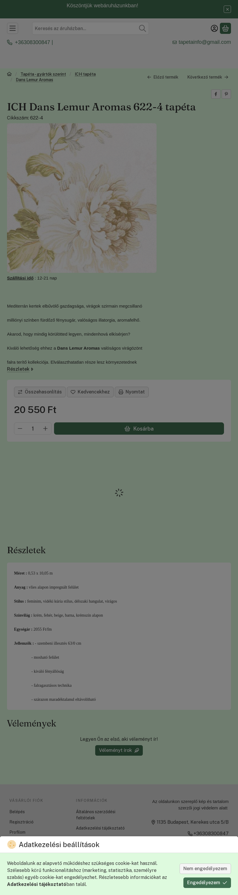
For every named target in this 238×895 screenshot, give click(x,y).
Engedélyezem (207, 882)
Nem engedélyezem (205, 868)
